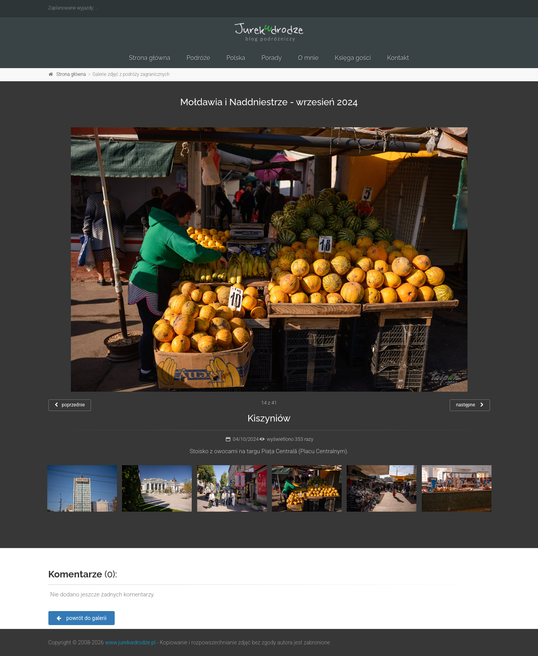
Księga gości (353, 58)
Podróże (198, 58)
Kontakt (398, 58)
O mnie (308, 58)
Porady (271, 58)
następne (469, 405)
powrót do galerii (82, 618)
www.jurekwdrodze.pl (130, 642)
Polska (236, 58)
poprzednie (70, 405)
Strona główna (149, 58)
